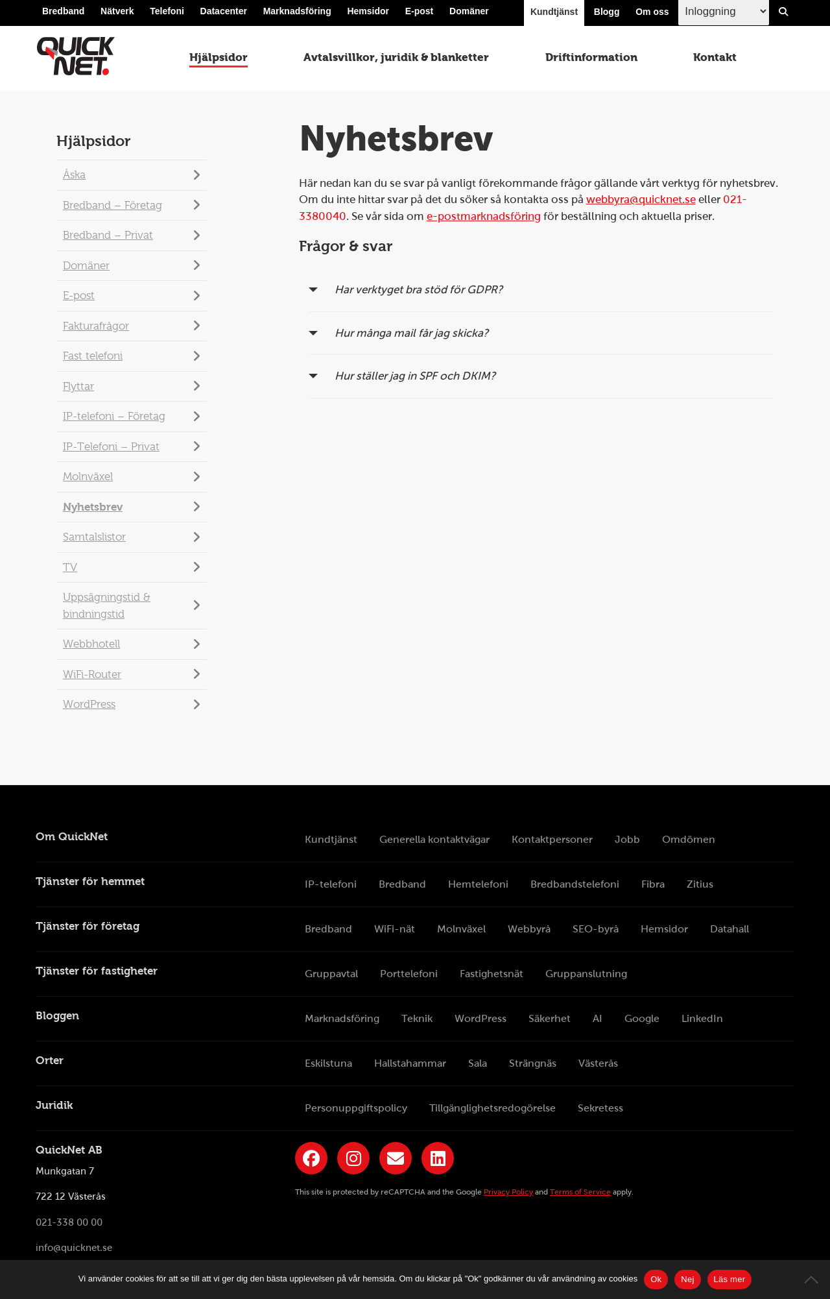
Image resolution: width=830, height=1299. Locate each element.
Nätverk (117, 14)
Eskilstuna (328, 1063)
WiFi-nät (394, 928)
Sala (477, 1063)
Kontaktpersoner (552, 839)
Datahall (729, 928)
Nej (687, 1279)
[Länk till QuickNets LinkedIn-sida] (437, 1158)
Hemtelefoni (478, 884)
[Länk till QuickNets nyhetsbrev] (395, 1158)
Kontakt (716, 59)
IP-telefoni (331, 884)
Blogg (607, 14)
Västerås (598, 1063)
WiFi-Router (92, 674)
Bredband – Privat (108, 235)
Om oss (652, 14)
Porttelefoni (409, 973)
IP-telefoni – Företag (114, 416)
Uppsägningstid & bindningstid (106, 605)
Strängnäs (532, 1063)
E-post (419, 14)
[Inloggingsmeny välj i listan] (723, 14)
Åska (74, 175)
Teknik (417, 1018)
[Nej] (813, 1279)
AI (597, 1018)
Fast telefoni (93, 356)
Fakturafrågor (96, 326)
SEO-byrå (596, 928)
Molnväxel (88, 476)
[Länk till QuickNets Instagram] (353, 1158)
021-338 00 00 (69, 1222)
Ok (655, 1279)
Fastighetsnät (491, 973)
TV (70, 567)
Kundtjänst (554, 14)
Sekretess (600, 1107)
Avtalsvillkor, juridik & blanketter (396, 59)
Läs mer (730, 1279)
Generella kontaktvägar (434, 839)
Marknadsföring (297, 14)
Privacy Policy (508, 1191)
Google (641, 1018)
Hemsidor (368, 14)
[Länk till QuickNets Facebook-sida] (311, 1158)
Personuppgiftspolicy (356, 1107)
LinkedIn (702, 1018)
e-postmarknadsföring (484, 216)
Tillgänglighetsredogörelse (492, 1107)
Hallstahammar (410, 1063)
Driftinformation (591, 59)
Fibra (653, 884)
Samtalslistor (94, 537)
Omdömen (688, 839)
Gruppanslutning (586, 973)
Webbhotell (91, 644)
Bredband (63, 14)
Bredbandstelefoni (574, 884)
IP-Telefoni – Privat (111, 447)
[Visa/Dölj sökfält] (783, 14)
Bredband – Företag (112, 205)
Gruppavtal (331, 973)
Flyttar (78, 386)
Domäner (469, 14)
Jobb (627, 839)
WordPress (89, 704)
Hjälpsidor (217, 59)
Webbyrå (529, 928)
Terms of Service (580, 1191)
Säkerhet (549, 1018)
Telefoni (167, 14)
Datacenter (223, 14)
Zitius (700, 884)
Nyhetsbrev (93, 507)
